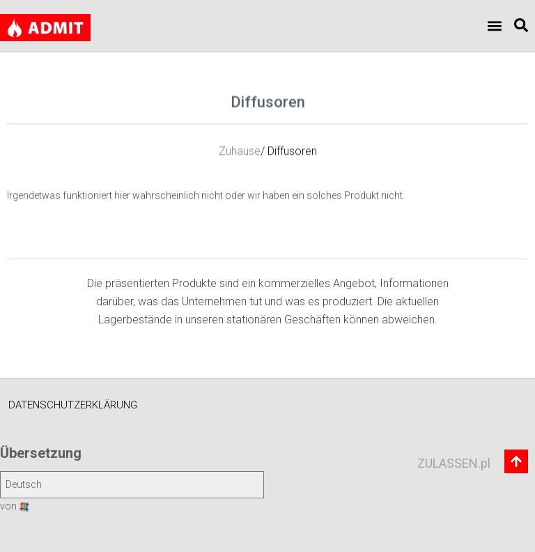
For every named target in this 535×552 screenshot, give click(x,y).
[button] (494, 26)
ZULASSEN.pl (453, 463)
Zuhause (240, 160)
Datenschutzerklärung (72, 405)
